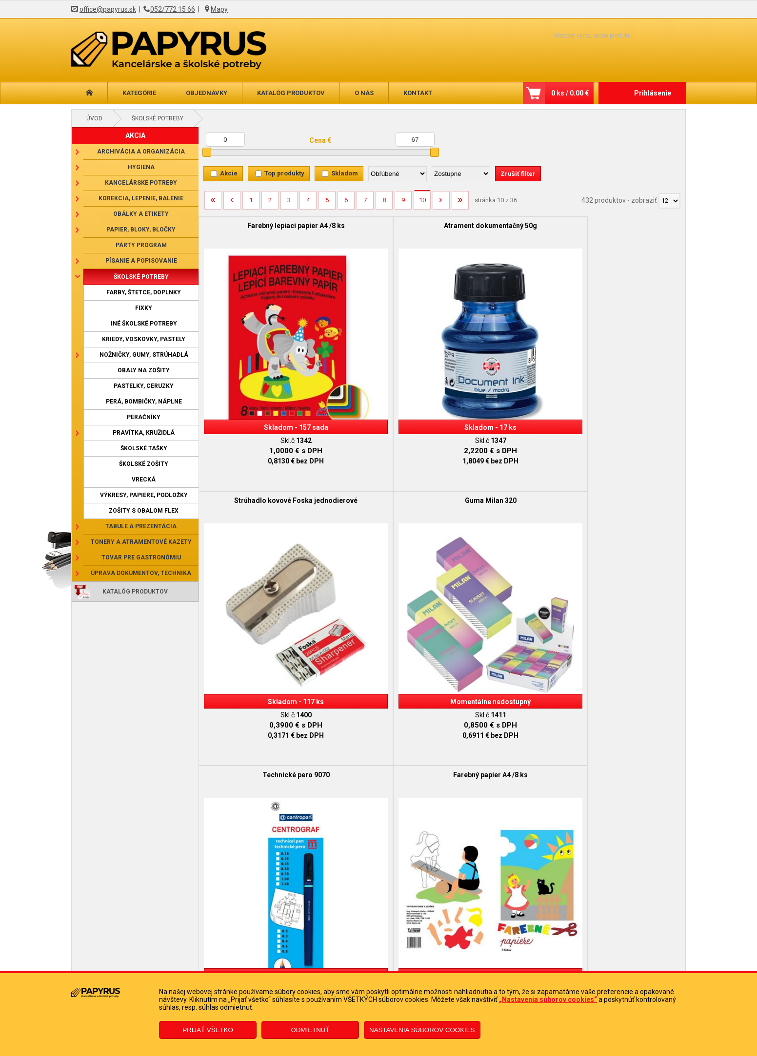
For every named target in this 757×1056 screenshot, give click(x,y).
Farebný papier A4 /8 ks (381, 437)
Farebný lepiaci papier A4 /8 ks (259, 226)
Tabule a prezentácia (141, 526)
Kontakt (417, 92)
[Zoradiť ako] (461, 173)
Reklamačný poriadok (177, 970)
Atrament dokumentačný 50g (381, 226)
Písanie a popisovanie (141, 260)
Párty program (141, 245)
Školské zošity (143, 464)
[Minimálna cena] (225, 139)
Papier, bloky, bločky (141, 229)
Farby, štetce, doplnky (143, 292)
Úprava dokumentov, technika (141, 573)
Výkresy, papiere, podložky (144, 495)
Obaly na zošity (144, 370)
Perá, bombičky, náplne (144, 401)
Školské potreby (157, 118)
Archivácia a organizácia (141, 151)
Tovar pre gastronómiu (141, 557)
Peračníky (143, 417)
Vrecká (144, 479)
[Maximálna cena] (415, 139)
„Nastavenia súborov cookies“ (548, 999)
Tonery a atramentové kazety (141, 541)
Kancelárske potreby (141, 182)
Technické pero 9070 (259, 437)
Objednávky (206, 92)
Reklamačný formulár (325, 955)
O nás (364, 92)
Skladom (344, 173)
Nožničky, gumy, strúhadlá (144, 354)
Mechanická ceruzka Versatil (625, 648)
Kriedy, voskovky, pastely (143, 339)
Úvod (94, 118)
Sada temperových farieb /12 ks (259, 648)
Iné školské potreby (144, 323)
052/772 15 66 (172, 9)
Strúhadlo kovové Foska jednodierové (502, 229)
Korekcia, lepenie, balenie (141, 198)
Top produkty (284, 173)
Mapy (219, 9)
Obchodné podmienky (178, 955)
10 (422, 200)
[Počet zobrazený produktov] (669, 201)
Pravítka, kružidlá (144, 432)
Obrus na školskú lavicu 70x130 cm (381, 651)
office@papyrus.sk (108, 9)
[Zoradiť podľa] (397, 173)
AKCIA (135, 135)
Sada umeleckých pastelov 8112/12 (502, 651)
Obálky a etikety (141, 214)
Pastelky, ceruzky (144, 386)
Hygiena (141, 167)
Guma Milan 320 (624, 226)
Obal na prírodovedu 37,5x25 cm (625, 437)
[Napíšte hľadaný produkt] (577, 35)
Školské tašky (143, 448)
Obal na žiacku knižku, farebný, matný (503, 440)
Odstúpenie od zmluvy (326, 970)
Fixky (143, 308)
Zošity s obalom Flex (144, 510)
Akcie (229, 173)
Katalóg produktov (291, 92)
